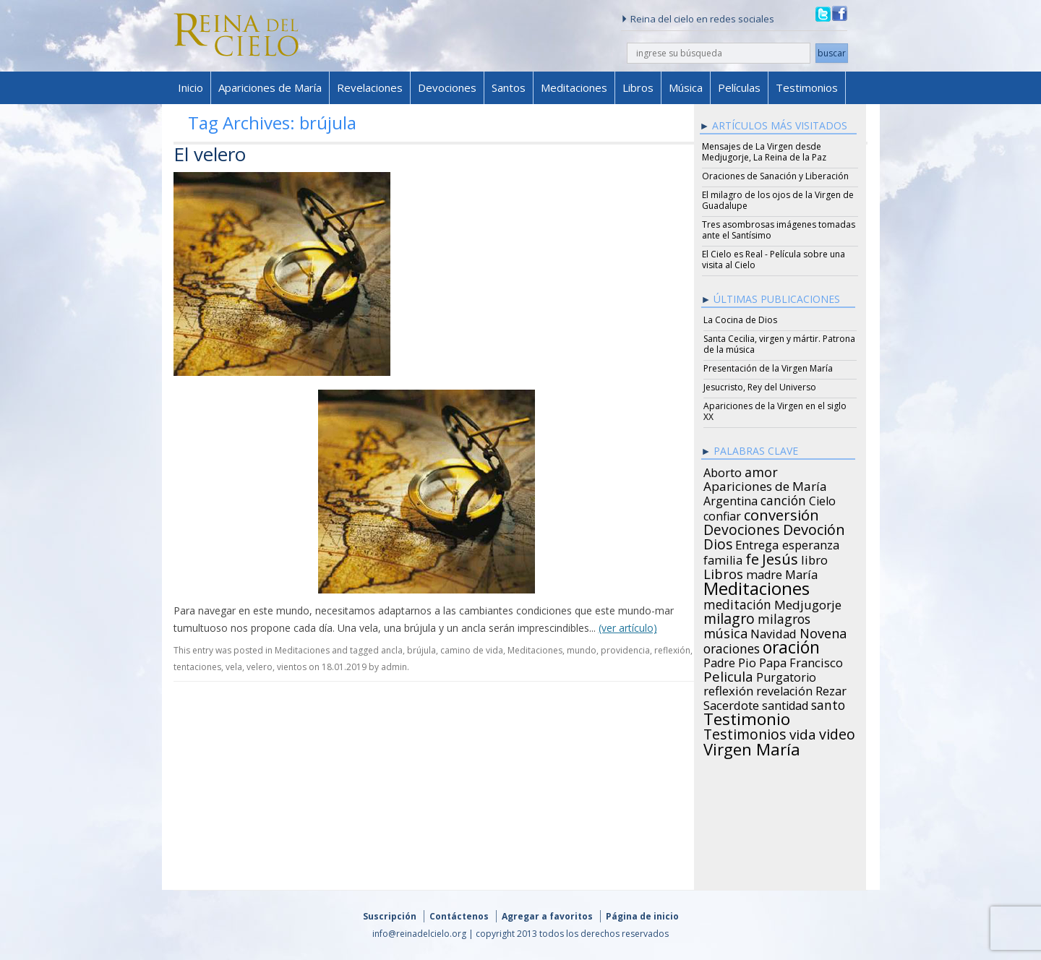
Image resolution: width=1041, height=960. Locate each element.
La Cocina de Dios (740, 320)
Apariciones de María (270, 87)
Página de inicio (642, 916)
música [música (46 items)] (725, 631)
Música (686, 87)
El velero (210, 154)
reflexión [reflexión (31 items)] (728, 689)
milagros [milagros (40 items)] (784, 616)
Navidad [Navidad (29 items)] (773, 632)
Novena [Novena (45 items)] (823, 631)
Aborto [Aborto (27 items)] (722, 470)
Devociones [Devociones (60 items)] (741, 527)
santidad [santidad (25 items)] (785, 703)
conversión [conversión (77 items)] (781, 512)
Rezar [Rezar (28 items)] (831, 689)
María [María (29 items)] (801, 572)
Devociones (447, 87)
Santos (509, 87)
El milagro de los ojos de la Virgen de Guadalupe (778, 200)
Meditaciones (574, 87)
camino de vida (471, 650)
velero (260, 667)
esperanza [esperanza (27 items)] (810, 543)
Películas (739, 87)
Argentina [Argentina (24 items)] (730, 499)
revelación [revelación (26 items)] (784, 689)
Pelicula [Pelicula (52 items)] (728, 674)
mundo (581, 650)
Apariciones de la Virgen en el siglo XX (775, 411)
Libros (638, 87)
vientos (292, 667)
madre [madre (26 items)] (764, 572)
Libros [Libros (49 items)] (723, 572)
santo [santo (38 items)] (828, 702)
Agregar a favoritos (547, 916)
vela (234, 667)
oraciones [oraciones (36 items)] (731, 646)
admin (394, 667)
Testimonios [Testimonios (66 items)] (745, 732)
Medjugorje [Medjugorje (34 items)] (807, 603)
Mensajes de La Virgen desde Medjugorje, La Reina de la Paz (764, 151)
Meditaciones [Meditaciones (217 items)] (756, 586)
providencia (625, 650)
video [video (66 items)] (837, 732)
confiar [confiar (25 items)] (722, 514)
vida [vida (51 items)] (802, 732)
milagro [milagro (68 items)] (729, 616)
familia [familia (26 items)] (722, 558)
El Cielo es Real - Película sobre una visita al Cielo (773, 259)
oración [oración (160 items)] (791, 645)
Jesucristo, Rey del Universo (759, 387)
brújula (421, 650)
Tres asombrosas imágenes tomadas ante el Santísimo (778, 229)
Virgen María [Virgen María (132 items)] (751, 747)
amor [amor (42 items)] (761, 470)
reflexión (672, 650)
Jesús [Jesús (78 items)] (780, 556)
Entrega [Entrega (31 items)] (757, 543)
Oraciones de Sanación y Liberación (775, 176)
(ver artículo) (628, 628)
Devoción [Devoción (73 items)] (814, 527)
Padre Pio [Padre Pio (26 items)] (729, 661)
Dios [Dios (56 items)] (717, 542)
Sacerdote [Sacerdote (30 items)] (731, 703)
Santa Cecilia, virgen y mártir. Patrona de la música (779, 344)
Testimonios (807, 87)
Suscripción (389, 916)
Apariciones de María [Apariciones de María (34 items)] (765, 484)
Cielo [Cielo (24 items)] (822, 499)
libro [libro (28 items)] (814, 558)
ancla (392, 650)
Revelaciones (370, 87)
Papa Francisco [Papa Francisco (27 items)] (801, 661)
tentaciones (197, 667)
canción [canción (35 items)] (783, 498)
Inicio (190, 87)
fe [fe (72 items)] (752, 557)
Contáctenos (459, 916)
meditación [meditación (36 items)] (737, 602)
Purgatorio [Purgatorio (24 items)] (786, 675)
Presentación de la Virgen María (768, 368)
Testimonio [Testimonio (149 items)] (746, 717)
